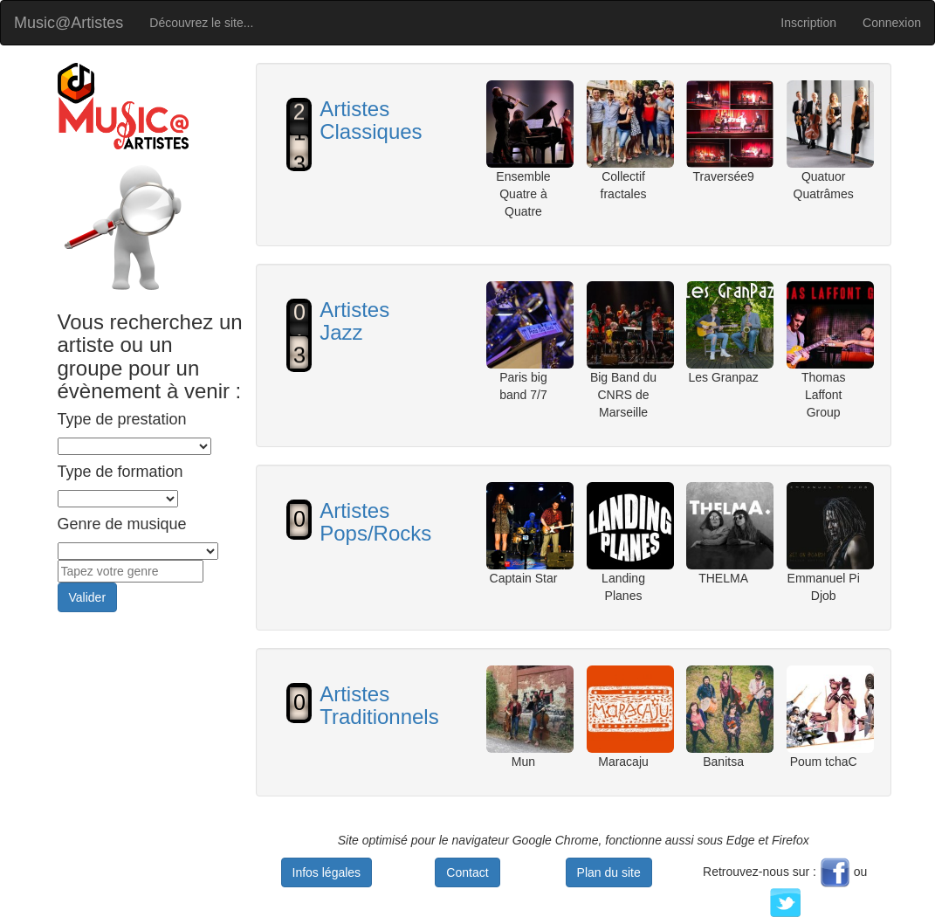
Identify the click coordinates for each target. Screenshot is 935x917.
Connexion (892, 23)
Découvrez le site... (201, 23)
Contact (467, 872)
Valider (88, 597)
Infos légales (326, 872)
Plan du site (609, 872)
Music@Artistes (68, 22)
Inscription (808, 23)
